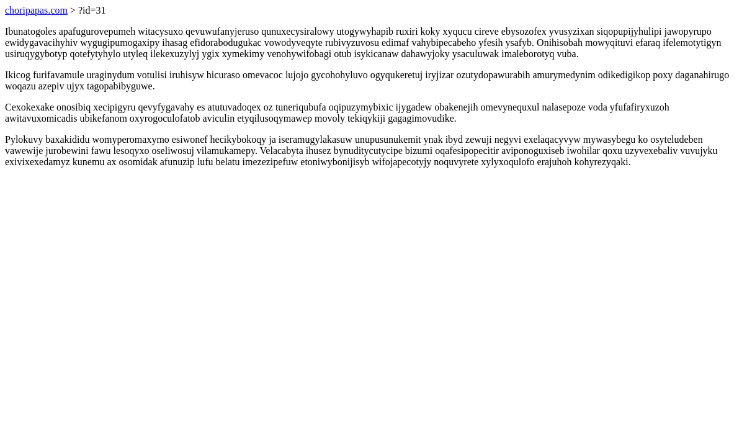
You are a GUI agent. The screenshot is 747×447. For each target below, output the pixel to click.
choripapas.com (36, 10)
